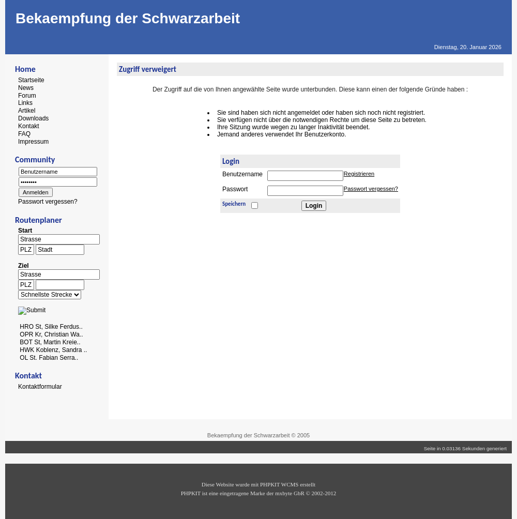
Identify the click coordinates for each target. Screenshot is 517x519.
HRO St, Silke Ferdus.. (51, 326)
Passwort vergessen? (48, 201)
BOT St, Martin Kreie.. (50, 342)
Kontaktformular (40, 386)
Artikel (26, 110)
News (26, 87)
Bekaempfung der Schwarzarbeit (128, 18)
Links (25, 102)
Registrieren (359, 174)
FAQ (24, 134)
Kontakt (28, 126)
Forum (27, 95)
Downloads (33, 118)
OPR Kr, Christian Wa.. (51, 334)
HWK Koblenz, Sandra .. (53, 350)
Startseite (31, 80)
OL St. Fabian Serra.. (49, 357)
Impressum (33, 141)
